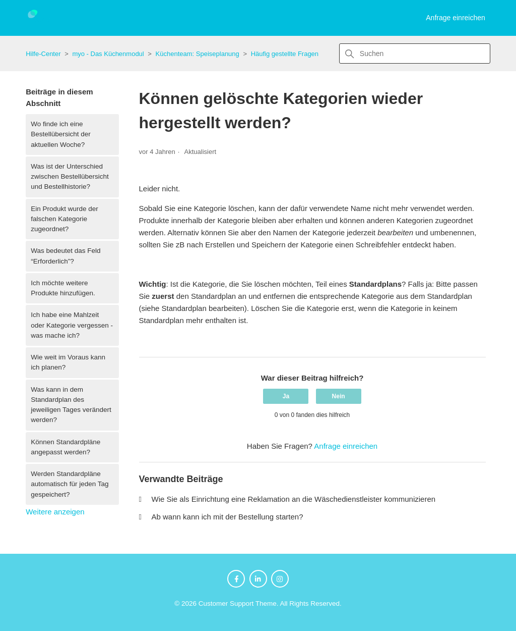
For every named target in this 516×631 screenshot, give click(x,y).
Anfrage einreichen (455, 18)
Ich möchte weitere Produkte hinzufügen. (63, 288)
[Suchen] (414, 53)
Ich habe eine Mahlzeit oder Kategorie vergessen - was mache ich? (72, 325)
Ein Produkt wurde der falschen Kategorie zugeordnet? (64, 219)
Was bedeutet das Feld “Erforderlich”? (65, 256)
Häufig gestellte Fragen (284, 54)
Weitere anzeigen (55, 511)
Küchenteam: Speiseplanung (197, 54)
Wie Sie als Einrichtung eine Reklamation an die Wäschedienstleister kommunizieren (294, 499)
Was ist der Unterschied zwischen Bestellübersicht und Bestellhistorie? (70, 177)
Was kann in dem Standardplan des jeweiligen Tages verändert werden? (71, 405)
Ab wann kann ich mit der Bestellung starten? (227, 516)
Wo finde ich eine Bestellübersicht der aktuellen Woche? (61, 134)
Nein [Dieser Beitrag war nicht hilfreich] (338, 396)
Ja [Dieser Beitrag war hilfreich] (286, 396)
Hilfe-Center (43, 54)
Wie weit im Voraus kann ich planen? (68, 362)
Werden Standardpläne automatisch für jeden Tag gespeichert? (69, 484)
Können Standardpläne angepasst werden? (65, 447)
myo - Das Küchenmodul (108, 54)
